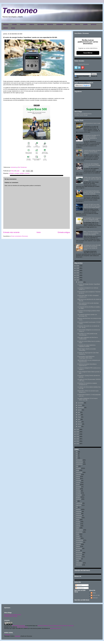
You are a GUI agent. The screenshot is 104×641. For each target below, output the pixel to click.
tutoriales (78, 558)
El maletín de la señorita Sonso (12, 614)
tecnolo (78, 550)
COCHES (14, 24)
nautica (78, 523)
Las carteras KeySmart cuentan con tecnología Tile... (87, 315)
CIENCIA (32, 24)
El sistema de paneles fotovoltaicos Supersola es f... (87, 364)
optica (77, 528)
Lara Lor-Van (96, 595)
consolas (78, 480)
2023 (77, 273)
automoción (79, 472)
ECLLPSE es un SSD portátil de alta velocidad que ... (87, 334)
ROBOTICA (23, 24)
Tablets (78, 546)
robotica (78, 538)
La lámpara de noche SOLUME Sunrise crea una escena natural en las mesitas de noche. (92, 247)
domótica (78, 486)
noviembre (81, 402)
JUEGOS (5, 28)
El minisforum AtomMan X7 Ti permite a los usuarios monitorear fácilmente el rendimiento (92, 137)
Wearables (79, 565)
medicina (78, 513)
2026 (77, 265)
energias (17, 173)
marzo (79, 421)
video (77, 560)
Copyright (17, 636)
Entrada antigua (64, 232)
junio (79, 414)
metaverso (79, 515)
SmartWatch (79, 542)
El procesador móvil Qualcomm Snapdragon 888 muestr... (85, 357)
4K (76, 451)
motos (77, 519)
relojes (78, 536)
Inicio (39, 232)
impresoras (79, 503)
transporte (79, 556)
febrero (80, 424)
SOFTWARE (40, 24)
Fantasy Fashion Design (81, 115)
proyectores (79, 532)
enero (79, 426)
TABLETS (77, 24)
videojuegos (79, 563)
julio (79, 412)
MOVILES (68, 24)
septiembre (81, 407)
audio (77, 470)
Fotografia (79, 495)
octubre (80, 405)
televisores (79, 554)
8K (76, 458)
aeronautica (79, 460)
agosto (80, 410)
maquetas (78, 511)
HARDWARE (59, 24)
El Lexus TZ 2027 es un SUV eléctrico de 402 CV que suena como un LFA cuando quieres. (92, 206)
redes (77, 534)
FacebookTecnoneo (83, 64)
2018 (77, 431)
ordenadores (79, 530)
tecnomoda (79, 552)
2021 (77, 277)
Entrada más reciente (11, 232)
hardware (78, 499)
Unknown (95, 597)
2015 (77, 439)
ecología (78, 491)
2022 (77, 275)
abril (79, 419)
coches (78, 478)
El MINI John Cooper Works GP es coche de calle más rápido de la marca (92, 179)
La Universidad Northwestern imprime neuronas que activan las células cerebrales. (92, 192)
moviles (78, 521)
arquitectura (79, 464)
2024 (77, 270)
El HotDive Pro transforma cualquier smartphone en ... (87, 383)
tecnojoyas (79, 548)
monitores (78, 517)
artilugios (11, 173)
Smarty (13, 28)
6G (77, 456)
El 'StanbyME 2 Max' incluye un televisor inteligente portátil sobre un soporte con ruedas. (92, 219)
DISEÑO (85, 24)
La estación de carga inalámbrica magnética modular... (86, 345)
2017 (77, 434)
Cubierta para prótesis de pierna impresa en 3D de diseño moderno (92, 152)
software (78, 544)
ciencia (78, 476)
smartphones (79, 540)
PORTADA (6, 24)
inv (77, 507)
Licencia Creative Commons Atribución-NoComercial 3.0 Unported (55, 625)
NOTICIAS (93, 24)
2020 (77, 280)
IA (76, 501)
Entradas (79, 585)
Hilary (94, 593)
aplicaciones (79, 462)
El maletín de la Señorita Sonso (83, 113)
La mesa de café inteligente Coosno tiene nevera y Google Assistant (92, 165)
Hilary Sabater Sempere (18, 625)
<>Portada (7, 634)
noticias (78, 525)
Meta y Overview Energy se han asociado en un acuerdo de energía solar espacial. (92, 233)
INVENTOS (50, 24)
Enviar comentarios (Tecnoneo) (19, 236)
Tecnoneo (19, 10)
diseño (78, 484)
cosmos (78, 482)
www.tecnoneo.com (22, 627)
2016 (77, 436)
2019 (77, 429)
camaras (78, 474)
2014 (77, 441)
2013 (77, 443)
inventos (27, 173)
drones (78, 489)
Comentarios (80, 588)
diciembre (80, 282)
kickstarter (13, 167)
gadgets (22, 173)
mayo (79, 417)
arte (77, 466)
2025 (77, 268)
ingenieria (78, 505)
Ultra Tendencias (22, 167)
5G (77, 454)
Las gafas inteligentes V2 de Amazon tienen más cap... (87, 399)
